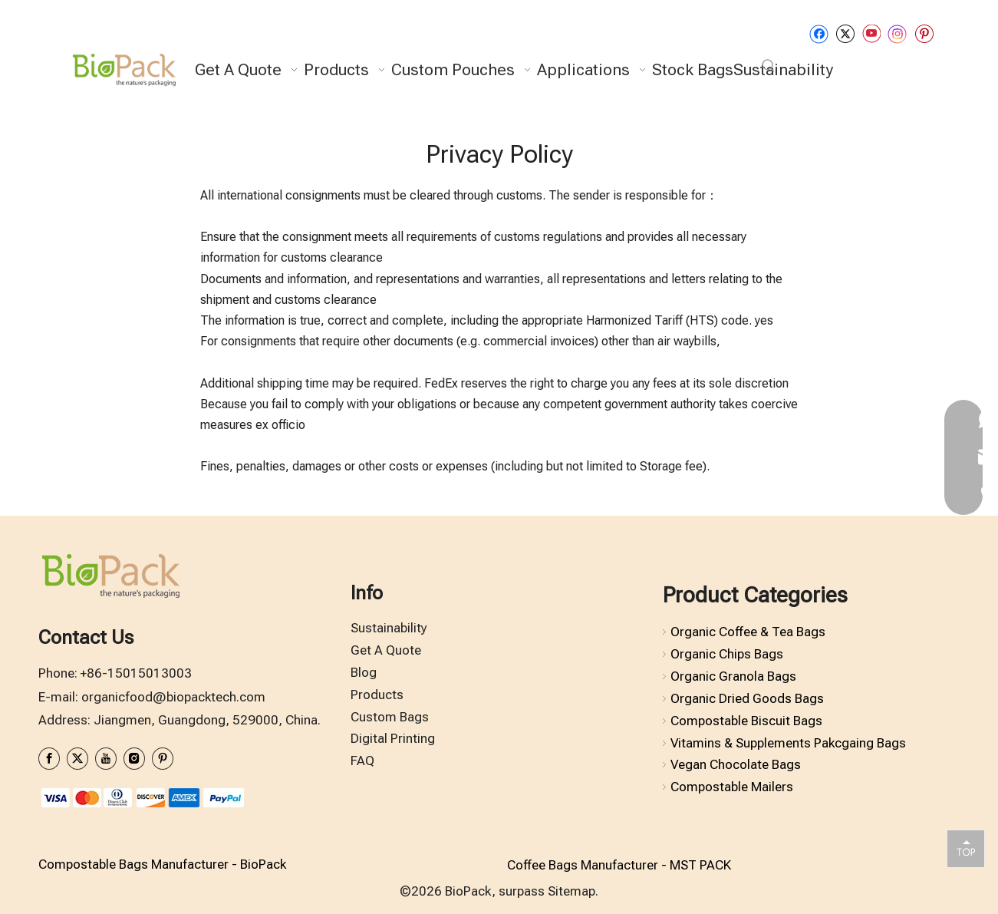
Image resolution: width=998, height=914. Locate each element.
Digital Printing (393, 738)
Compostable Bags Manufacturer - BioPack (162, 864)
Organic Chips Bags (726, 654)
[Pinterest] (924, 33)
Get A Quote (386, 650)
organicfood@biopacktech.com (173, 696)
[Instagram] (897, 34)
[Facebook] (818, 33)
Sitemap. (573, 891)
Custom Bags (390, 716)
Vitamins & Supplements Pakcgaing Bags (788, 743)
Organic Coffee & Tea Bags (747, 631)
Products (377, 694)
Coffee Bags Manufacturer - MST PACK (619, 865)
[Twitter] (845, 33)
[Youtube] (871, 33)
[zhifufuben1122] (141, 797)
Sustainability (389, 627)
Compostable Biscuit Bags (746, 720)
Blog (364, 672)
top (966, 848)
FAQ (362, 760)
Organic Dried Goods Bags (747, 698)
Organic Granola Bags (733, 676)
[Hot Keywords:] (768, 66)
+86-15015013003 (136, 673)
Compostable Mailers (731, 786)
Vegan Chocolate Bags (735, 764)
